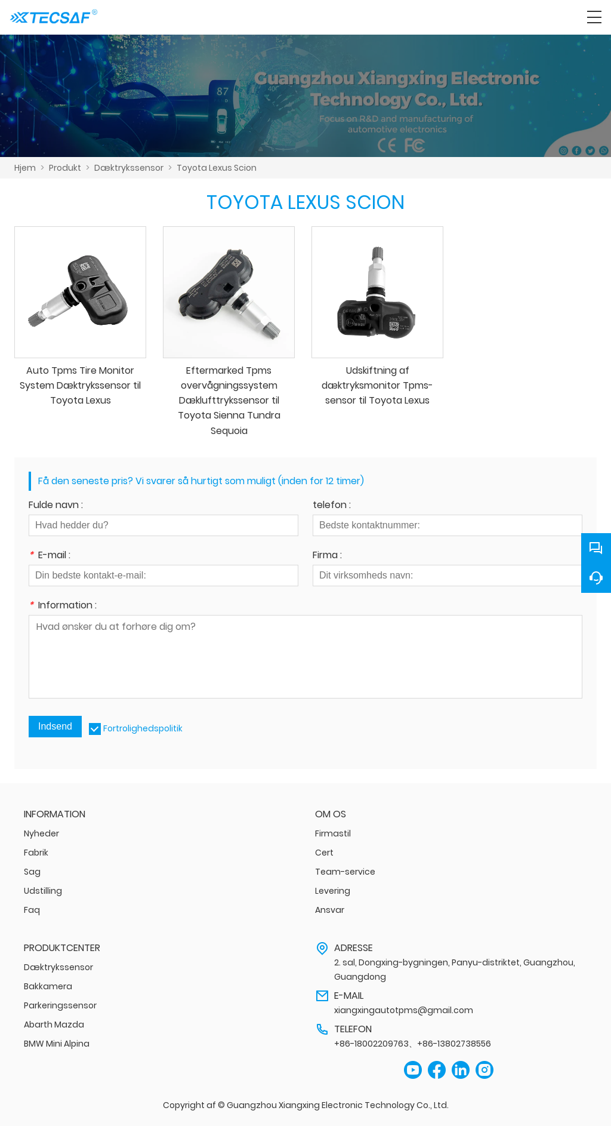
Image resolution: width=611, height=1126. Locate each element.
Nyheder (41, 833)
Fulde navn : (56, 506)
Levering (332, 891)
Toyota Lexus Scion (217, 168)
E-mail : (49, 556)
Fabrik (36, 853)
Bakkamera (48, 986)
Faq (32, 910)
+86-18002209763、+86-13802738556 (412, 1044)
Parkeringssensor (60, 1005)
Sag (32, 872)
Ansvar (329, 910)
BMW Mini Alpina (57, 1044)
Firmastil (333, 833)
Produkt (65, 168)
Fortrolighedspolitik (143, 728)
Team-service (345, 872)
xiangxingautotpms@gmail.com (403, 1010)
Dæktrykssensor (128, 168)
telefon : (332, 506)
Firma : (327, 556)
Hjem (25, 168)
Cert (324, 853)
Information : (63, 606)
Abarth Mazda (54, 1024)
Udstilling (43, 891)
